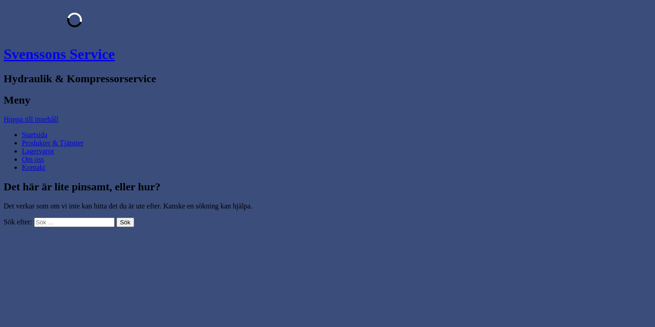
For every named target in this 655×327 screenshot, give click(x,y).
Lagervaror (38, 151)
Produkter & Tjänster (53, 143)
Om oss (33, 159)
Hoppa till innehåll (31, 119)
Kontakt (33, 167)
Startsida (34, 135)
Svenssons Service (59, 54)
